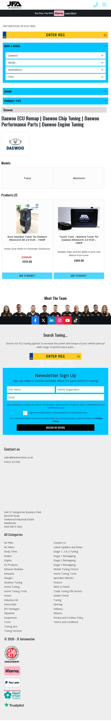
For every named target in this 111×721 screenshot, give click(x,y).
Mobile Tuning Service (66, 570)
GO (105, 35)
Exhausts (9, 574)
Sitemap (58, 605)
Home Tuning (12, 587)
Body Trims (10, 552)
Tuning (57, 600)
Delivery (58, 609)
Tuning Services (13, 631)
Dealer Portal (61, 596)
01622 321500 (12, 462)
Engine (8, 561)
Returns (58, 614)
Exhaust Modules (13, 570)
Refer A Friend (61, 587)
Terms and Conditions (66, 622)
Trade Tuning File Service (68, 592)
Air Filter (8, 543)
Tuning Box (10, 627)
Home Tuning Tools (15, 592)
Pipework (9, 614)
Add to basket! (27, 276)
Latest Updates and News (68, 548)
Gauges (8, 578)
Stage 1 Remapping (65, 556)
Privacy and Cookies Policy (68, 618)
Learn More (70, 13)
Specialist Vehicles (64, 578)
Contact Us (60, 543)
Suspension (10, 618)
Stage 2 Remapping (65, 561)
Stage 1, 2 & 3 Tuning (66, 552)
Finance (58, 583)
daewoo (8, 110)
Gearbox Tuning (13, 583)
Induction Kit (11, 600)
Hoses (7, 596)
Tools (7, 622)
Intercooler (10, 605)
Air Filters (9, 548)
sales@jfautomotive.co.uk (18, 458)
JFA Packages (11, 609)
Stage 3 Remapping (65, 565)
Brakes (8, 556)
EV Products (11, 565)
